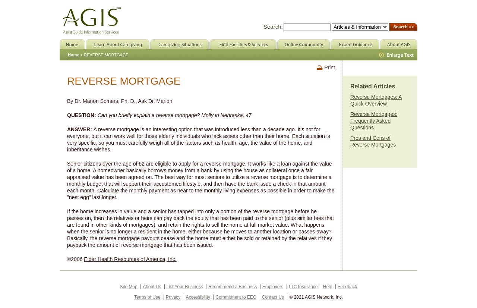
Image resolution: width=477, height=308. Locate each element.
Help (327, 286)
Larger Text (396, 55)
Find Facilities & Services (243, 44)
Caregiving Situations (179, 44)
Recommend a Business (232, 286)
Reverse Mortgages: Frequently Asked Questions (373, 121)
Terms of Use (147, 297)
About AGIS (398, 44)
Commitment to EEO (235, 297)
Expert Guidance (355, 44)
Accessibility (198, 297)
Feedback (347, 286)
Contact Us (273, 297)
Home (73, 55)
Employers (273, 286)
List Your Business (185, 286)
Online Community (303, 44)
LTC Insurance (303, 286)
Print (329, 67)
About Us (152, 286)
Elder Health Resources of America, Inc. (130, 259)
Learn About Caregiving (117, 44)
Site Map (128, 286)
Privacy (173, 297)
